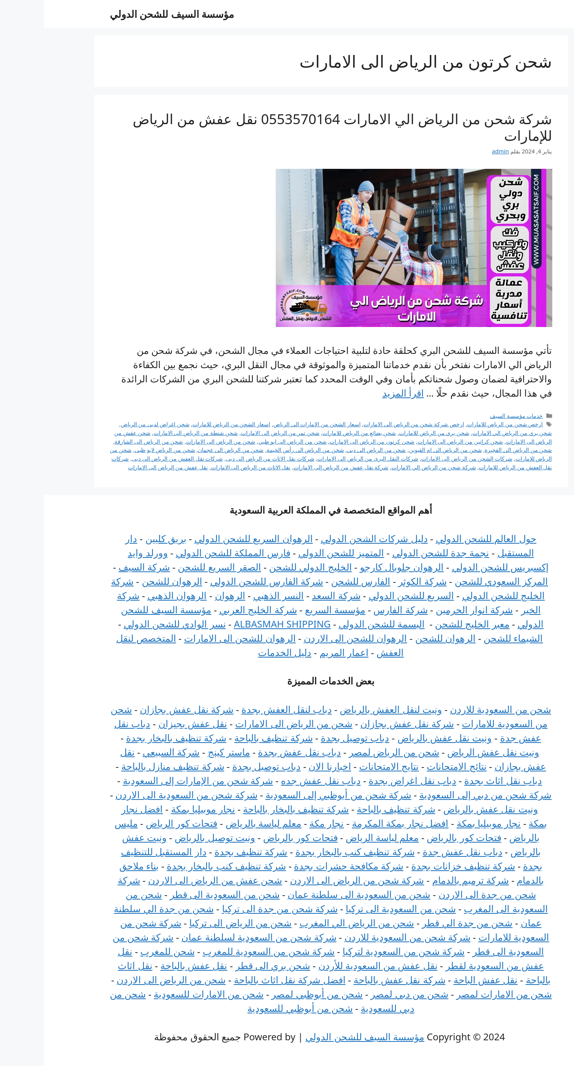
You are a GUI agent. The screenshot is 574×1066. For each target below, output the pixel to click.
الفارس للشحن (316, 581)
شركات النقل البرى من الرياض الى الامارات (324, 458)
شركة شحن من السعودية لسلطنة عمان (214, 936)
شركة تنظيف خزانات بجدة (419, 865)
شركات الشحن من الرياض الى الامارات (423, 458)
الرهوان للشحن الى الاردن (311, 638)
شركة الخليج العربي (214, 609)
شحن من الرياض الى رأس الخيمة (261, 450)
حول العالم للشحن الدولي (442, 538)
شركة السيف (100, 566)
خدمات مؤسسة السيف (472, 416)
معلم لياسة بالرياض (220, 823)
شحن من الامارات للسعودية (165, 993)
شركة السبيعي (127, 751)
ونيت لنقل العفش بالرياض (347, 709)
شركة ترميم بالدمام (426, 879)
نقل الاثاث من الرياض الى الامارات (207, 467)
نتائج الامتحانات (412, 766)
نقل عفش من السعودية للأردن (334, 965)
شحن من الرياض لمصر (350, 751)
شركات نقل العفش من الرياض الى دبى (133, 458)
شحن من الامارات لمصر (460, 993)
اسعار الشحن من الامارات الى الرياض (273, 424)
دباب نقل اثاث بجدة (459, 780)
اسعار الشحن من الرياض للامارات (187, 424)
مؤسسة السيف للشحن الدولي (128, 14)
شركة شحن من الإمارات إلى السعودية (154, 780)
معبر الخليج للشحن (428, 623)
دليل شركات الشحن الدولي (330, 538)
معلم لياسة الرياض (338, 837)
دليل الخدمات (240, 652)
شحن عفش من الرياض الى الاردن (171, 879)
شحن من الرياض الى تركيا (196, 922)
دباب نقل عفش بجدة (255, 751)
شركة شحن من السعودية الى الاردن (142, 794)
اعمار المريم (300, 652)
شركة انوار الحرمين (430, 609)
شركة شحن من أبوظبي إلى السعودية (294, 794)
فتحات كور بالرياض (420, 837)
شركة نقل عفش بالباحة (356, 979)
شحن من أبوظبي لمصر (273, 993)
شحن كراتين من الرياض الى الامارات (416, 441)
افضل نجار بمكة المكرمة (356, 823)
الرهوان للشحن (128, 581)
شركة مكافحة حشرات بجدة (304, 865)
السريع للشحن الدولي (367, 595)
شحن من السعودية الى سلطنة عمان (315, 894)
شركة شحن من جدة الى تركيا (236, 908)
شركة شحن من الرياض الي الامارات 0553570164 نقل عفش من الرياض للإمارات (298, 127)
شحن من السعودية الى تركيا (357, 908)
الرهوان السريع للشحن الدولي (210, 538)
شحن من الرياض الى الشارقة (105, 441)
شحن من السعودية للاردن (456, 709)
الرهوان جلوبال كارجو (358, 566)
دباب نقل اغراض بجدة (368, 780)
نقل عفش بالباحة (150, 965)
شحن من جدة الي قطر (423, 922)
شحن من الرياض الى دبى (332, 450)
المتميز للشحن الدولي (297, 552)
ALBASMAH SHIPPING (238, 623)
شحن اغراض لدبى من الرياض (111, 424)
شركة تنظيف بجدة (207, 851)
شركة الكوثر (378, 581)
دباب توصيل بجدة (311, 737)
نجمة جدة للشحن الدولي (397, 552)
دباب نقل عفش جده (277, 780)
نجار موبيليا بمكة (159, 808)
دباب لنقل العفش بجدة (243, 709)
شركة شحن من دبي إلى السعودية (441, 794)
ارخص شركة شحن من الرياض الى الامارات (370, 424)
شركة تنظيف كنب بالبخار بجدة (311, 851)
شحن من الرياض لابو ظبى (121, 450)
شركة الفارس (356, 609)
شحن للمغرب (123, 951)
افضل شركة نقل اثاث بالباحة (246, 979)
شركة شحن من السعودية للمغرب (225, 951)
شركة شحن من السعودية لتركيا (360, 951)
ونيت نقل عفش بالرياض (401, 737)
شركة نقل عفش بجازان (143, 709)
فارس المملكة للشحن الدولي (189, 552)
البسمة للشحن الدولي (337, 623)
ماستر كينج (185, 751)
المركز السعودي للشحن (457, 581)
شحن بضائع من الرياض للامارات (315, 433)
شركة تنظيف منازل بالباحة (129, 766)
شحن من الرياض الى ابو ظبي (249, 441)
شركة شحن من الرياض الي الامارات (390, 467)
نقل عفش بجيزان (149, 723)
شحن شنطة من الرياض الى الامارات (152, 433)
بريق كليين (122, 538)
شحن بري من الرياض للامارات (390, 433)
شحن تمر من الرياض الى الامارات (236, 433)
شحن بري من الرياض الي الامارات (468, 433)
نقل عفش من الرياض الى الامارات (124, 467)
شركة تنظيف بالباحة (229, 737)
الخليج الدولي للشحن (266, 566)
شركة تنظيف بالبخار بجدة (132, 737)
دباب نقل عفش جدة (419, 851)
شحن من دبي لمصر (366, 993)
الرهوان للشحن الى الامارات (196, 638)
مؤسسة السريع (291, 609)
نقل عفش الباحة (442, 979)
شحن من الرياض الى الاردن (127, 979)
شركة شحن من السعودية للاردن (364, 936)
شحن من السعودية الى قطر (181, 894)
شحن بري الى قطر (229, 965)
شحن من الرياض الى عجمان (187, 450)
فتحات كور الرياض (137, 823)
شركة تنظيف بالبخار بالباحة (252, 808)
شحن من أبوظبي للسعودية (256, 1008)
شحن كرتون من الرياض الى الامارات (328, 441)
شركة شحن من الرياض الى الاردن (313, 879)
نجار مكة (282, 823)
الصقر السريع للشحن (175, 566)
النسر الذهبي (234, 595)
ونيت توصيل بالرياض (171, 837)
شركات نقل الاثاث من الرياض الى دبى (226, 458)
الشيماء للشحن (469, 638)
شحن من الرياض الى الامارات (176, 441)
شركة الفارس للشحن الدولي (222, 581)
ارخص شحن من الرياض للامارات (461, 424)
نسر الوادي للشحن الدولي (131, 623)
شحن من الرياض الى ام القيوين (401, 450)
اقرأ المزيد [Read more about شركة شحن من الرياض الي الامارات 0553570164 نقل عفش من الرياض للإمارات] (359, 392)
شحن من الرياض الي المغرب (313, 922)
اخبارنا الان (286, 766)
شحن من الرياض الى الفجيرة (474, 450)
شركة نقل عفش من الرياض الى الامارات (297, 467)
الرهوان (186, 595)
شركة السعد (292, 595)
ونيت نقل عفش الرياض (449, 751)
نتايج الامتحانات (345, 766)
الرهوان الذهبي (133, 595)
